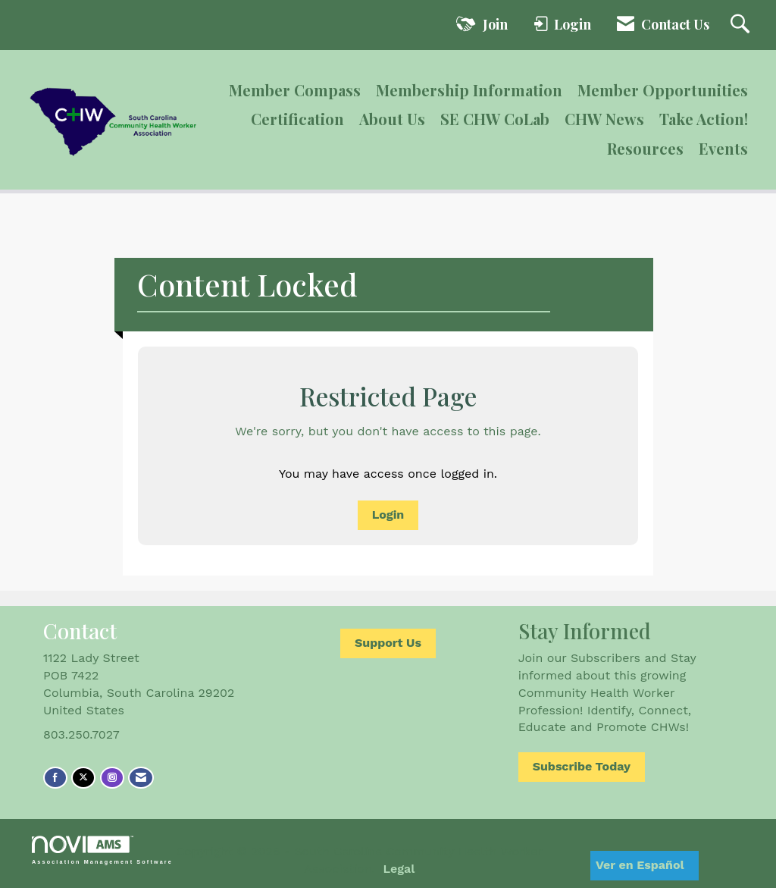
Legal (399, 868)
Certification (297, 118)
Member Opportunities (662, 90)
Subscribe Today (581, 766)
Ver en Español (640, 865)
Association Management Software (102, 850)
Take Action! (703, 118)
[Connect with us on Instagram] (112, 778)
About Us (392, 118)
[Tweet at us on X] (83, 778)
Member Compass (295, 90)
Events (723, 148)
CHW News (604, 118)
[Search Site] (742, 25)
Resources (645, 148)
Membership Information (469, 90)
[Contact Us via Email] (141, 778)
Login (388, 514)
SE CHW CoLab (494, 118)
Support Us (388, 642)
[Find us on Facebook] (55, 778)
